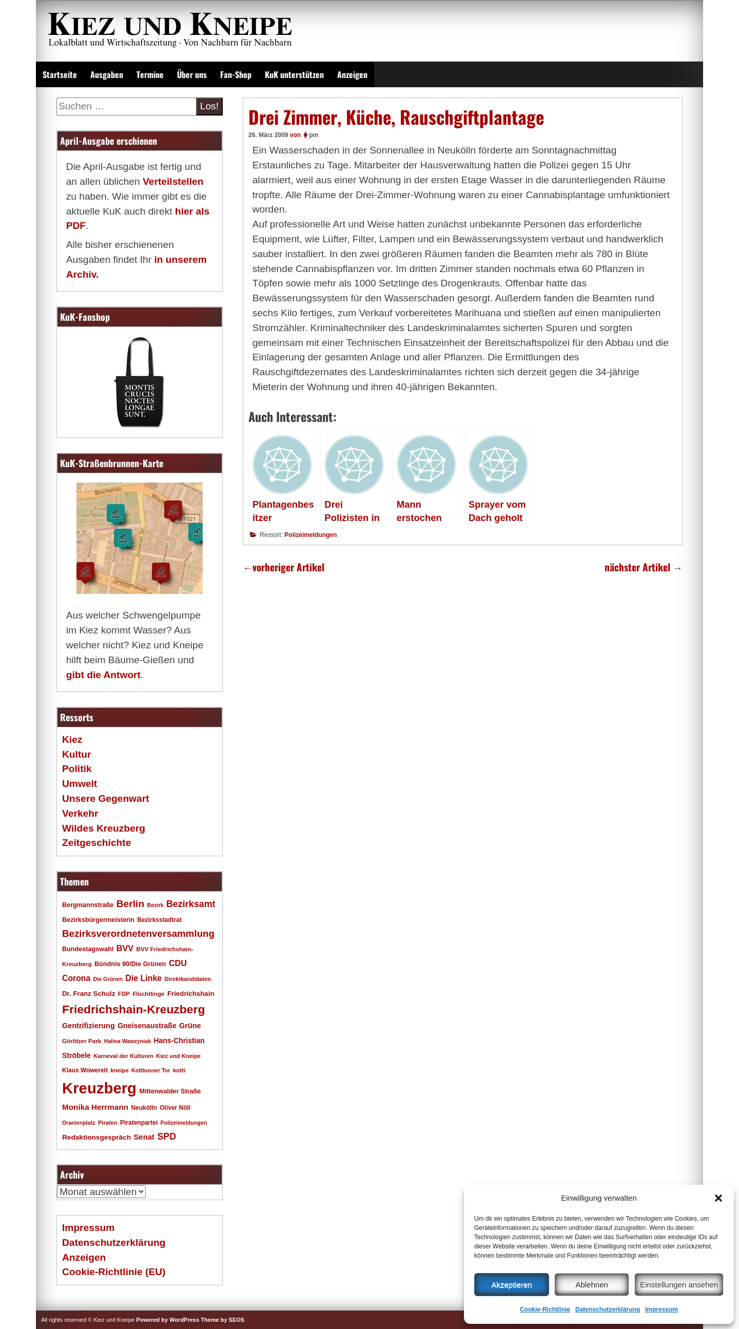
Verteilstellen (173, 181)
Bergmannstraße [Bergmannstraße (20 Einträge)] (87, 905)
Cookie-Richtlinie (545, 1309)
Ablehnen (591, 1284)
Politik (77, 768)
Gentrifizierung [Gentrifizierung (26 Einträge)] (88, 1026)
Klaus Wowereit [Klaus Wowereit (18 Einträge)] (85, 1070)
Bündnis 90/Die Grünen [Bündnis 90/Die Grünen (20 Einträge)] (130, 964)
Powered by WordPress (167, 1320)
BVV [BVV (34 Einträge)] (124, 948)
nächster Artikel (644, 567)
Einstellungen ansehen (679, 1284)
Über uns (192, 74)
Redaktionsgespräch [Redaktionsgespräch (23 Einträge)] (96, 1137)
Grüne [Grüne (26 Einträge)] (190, 1026)
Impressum (661, 1309)
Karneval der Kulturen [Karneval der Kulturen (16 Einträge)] (123, 1056)
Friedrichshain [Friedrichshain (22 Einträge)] (191, 993)
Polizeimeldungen (310, 534)
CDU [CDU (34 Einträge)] (178, 963)
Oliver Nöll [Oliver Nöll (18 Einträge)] (175, 1107)
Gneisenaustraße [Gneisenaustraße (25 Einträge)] (147, 1026)
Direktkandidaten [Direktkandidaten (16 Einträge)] (188, 979)
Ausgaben (106, 74)
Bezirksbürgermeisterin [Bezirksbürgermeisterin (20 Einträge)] (98, 919)
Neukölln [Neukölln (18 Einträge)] (144, 1107)
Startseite (60, 74)
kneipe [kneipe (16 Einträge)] (119, 1070)
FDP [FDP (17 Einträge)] (124, 993)
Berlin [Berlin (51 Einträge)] (130, 903)
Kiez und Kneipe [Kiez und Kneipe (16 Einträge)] (178, 1056)
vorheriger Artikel (283, 567)
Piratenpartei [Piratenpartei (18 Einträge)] (139, 1122)
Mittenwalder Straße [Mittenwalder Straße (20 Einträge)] (170, 1091)
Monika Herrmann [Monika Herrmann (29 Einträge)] (95, 1107)
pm (313, 135)
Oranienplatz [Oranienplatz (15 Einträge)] (78, 1123)
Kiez (72, 739)
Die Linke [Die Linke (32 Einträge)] (143, 978)
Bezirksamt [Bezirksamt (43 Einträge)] (191, 904)
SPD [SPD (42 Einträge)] (166, 1136)
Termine (150, 74)
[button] (718, 1198)
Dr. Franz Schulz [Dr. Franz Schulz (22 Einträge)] (88, 993)
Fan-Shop (235, 74)
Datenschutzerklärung (607, 1309)
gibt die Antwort (103, 674)
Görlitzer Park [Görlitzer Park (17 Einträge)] (81, 1040)
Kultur (76, 754)
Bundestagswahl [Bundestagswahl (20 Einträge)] (87, 949)
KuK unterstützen (294, 74)
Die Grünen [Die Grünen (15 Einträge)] (108, 979)
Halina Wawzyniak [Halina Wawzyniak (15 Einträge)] (127, 1041)
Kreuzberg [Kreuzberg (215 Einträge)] (99, 1088)
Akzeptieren (511, 1284)
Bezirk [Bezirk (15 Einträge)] (155, 905)
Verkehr (80, 813)
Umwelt (79, 783)
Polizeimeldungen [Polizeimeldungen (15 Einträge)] (184, 1123)
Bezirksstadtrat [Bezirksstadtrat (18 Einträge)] (159, 919)
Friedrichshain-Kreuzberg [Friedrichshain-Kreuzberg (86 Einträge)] (133, 1009)
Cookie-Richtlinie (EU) (113, 1271)
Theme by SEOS (222, 1320)
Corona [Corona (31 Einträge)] (76, 978)
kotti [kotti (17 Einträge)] (179, 1070)
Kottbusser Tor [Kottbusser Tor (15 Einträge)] (150, 1070)
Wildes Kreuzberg (103, 828)
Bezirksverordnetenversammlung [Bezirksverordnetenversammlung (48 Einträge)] (138, 933)
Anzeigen (352, 74)
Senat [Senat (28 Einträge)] (143, 1136)
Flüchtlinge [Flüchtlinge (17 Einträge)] (148, 993)
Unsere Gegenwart (105, 798)
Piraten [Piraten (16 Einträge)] (108, 1123)
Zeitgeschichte (96, 842)
